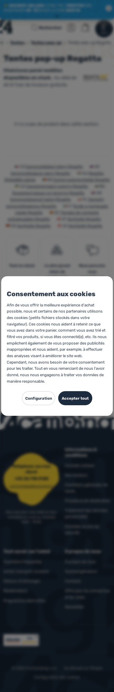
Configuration (38, 398)
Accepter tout (75, 398)
